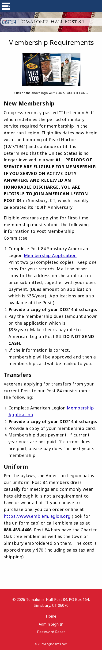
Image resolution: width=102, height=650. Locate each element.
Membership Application (50, 255)
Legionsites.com (56, 644)
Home (51, 616)
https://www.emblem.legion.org (37, 516)
